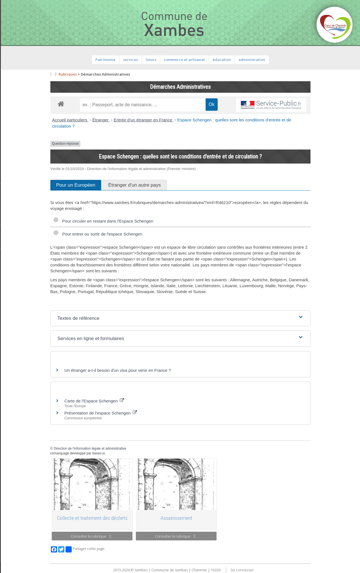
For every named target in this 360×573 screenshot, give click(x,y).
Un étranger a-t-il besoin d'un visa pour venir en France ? (148, 370)
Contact (31, 21)
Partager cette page (115, 549)
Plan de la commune (23, 146)
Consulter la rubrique (122, 536)
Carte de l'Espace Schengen (125, 400)
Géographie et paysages (27, 206)
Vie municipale (18, 128)
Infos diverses (17, 164)
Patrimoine (14, 188)
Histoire (12, 197)
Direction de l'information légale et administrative (120, 448)
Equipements (16, 101)
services (161, 59)
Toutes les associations (26, 254)
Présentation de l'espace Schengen (131, 413)
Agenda (12, 74)
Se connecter (272, 569)
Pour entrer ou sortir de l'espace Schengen (128, 234)
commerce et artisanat (215, 59)
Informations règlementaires (30, 137)
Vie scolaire (15, 230)
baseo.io (129, 453)
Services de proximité (24, 119)
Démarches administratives (30, 110)
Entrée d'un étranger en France (174, 119)
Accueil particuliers (101, 119)
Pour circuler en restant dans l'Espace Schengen (134, 221)
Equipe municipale (21, 83)
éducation (252, 59)
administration (282, 59)
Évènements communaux (28, 155)
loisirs (181, 59)
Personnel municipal (23, 92)
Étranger (131, 119)
